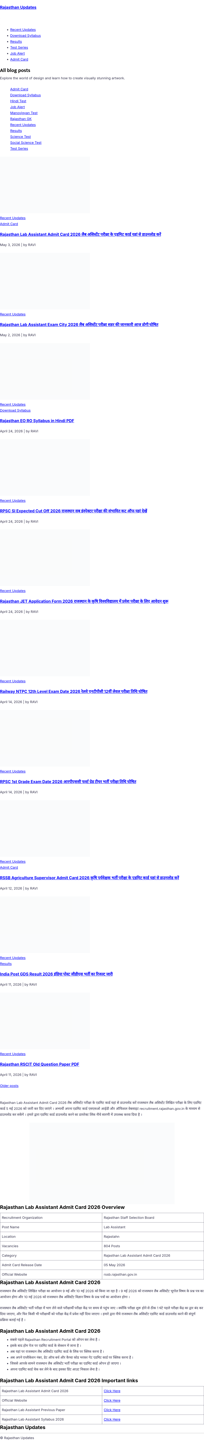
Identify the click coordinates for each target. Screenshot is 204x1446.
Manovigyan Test (24, 113)
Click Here (112, 1391)
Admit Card (19, 59)
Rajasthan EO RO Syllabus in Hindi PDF (37, 420)
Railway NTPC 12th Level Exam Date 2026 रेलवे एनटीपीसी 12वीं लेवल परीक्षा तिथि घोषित (73, 691)
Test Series (19, 47)
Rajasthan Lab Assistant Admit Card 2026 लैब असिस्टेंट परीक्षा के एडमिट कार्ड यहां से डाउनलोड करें (80, 234)
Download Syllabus (25, 36)
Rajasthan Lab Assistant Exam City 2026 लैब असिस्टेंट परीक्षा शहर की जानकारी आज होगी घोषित (79, 324)
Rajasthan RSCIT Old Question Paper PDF (39, 1064)
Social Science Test (26, 143)
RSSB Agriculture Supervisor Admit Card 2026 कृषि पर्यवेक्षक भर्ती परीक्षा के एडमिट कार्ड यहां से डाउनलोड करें (89, 877)
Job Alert (17, 53)
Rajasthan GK (21, 119)
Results (16, 41)
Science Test (20, 137)
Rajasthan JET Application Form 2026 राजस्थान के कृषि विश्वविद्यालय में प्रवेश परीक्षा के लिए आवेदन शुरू (84, 601)
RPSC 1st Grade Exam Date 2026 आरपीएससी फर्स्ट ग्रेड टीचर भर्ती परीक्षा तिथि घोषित (68, 781)
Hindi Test (18, 101)
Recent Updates (23, 30)
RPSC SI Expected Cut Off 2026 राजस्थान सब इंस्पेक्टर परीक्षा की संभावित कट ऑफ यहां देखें (73, 511)
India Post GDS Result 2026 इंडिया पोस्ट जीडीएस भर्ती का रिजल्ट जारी (56, 974)
